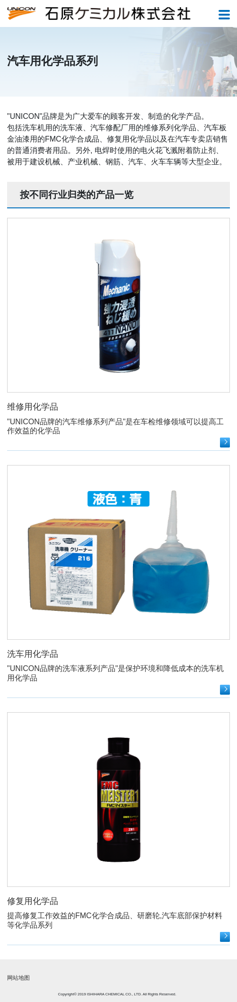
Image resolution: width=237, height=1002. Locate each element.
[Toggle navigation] (224, 15)
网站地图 (18, 978)
